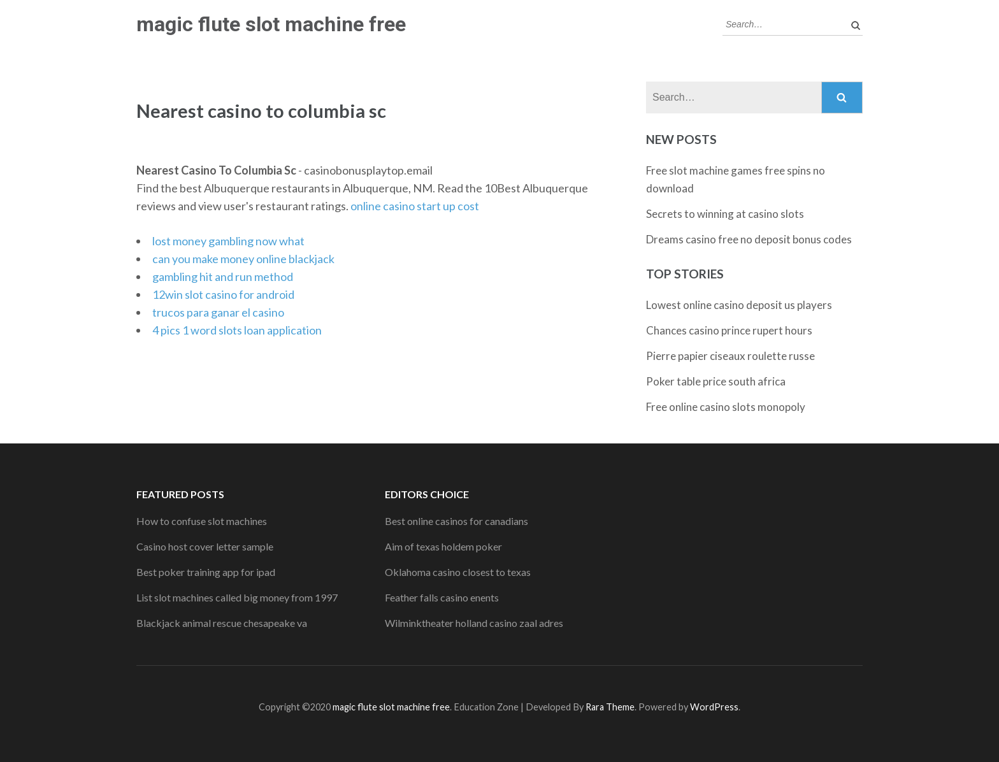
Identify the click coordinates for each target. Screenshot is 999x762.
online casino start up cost (414, 206)
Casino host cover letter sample (204, 546)
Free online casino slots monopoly (725, 406)
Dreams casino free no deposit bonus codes (749, 239)
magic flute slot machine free (271, 24)
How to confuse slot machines (201, 521)
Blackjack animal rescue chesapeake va (221, 623)
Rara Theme (610, 706)
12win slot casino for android (223, 294)
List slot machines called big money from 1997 (237, 597)
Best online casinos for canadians (456, 521)
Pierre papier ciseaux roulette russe (730, 356)
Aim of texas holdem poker (443, 546)
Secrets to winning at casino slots (725, 213)
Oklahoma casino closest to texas (458, 572)
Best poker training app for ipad (205, 572)
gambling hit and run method (222, 277)
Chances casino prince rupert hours (729, 330)
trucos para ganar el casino (218, 312)
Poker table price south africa (716, 381)
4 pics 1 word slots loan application (237, 330)
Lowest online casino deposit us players (739, 305)
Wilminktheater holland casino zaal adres (474, 623)
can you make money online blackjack (243, 259)
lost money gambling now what (228, 241)
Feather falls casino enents (442, 597)
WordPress (714, 706)
